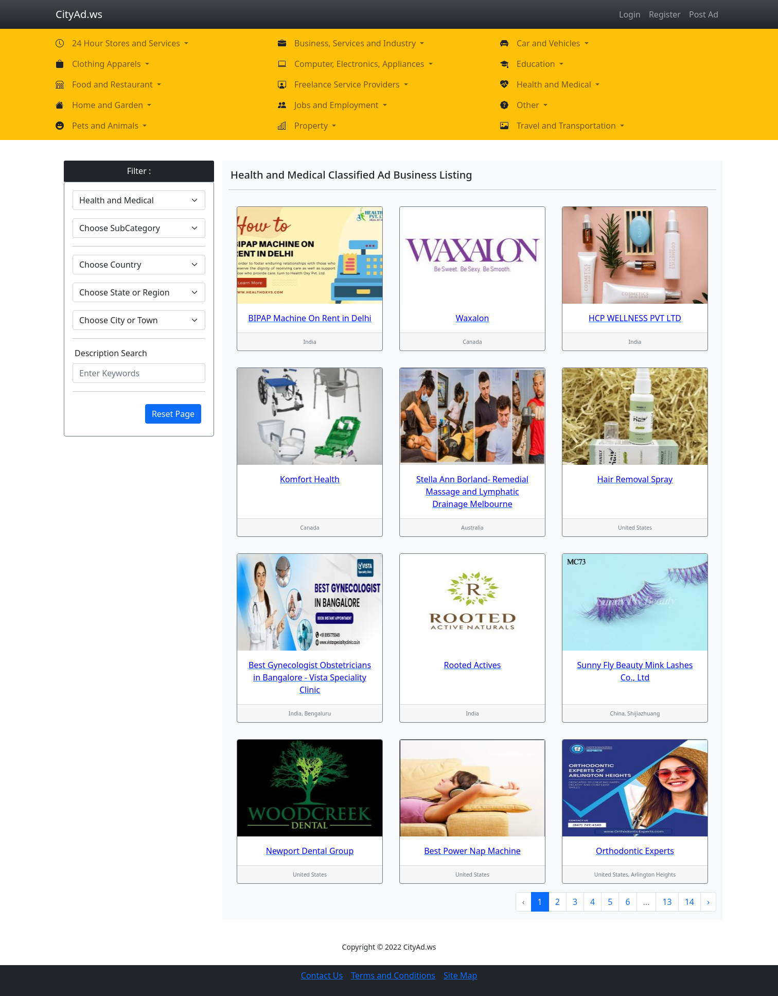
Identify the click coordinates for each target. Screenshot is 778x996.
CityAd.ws (79, 14)
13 (666, 901)
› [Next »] (708, 901)
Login (630, 14)
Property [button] (312, 125)
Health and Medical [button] (555, 84)
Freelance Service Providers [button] (348, 84)
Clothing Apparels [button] (107, 63)
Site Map (460, 975)
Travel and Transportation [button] (567, 125)
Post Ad (703, 14)
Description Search (111, 353)
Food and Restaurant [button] (113, 84)
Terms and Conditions (393, 975)
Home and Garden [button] (108, 105)
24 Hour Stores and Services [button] (127, 43)
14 (689, 901)
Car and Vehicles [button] (549, 43)
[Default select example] (139, 200)
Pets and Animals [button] (106, 125)
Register (665, 14)
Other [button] (529, 105)
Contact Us (322, 975)
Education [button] (537, 63)
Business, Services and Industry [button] (356, 43)
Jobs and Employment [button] (337, 105)
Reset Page (173, 414)
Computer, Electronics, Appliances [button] (360, 63)
